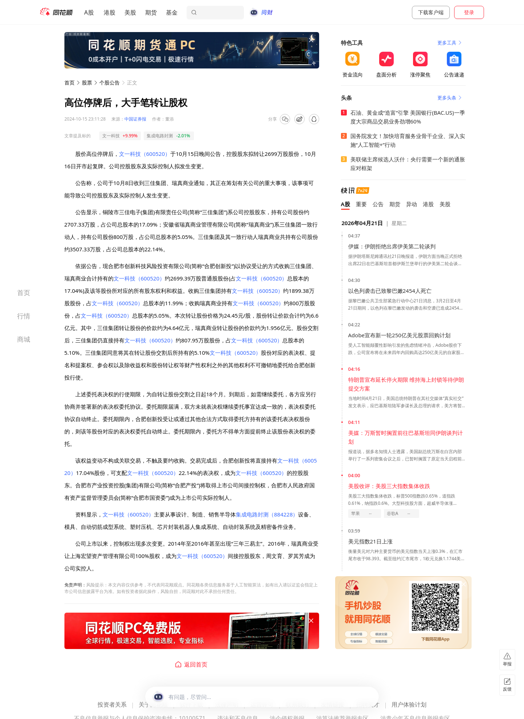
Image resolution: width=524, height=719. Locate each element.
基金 (172, 12)
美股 (130, 12)
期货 (151, 12)
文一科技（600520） (144, 153)
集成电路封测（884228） (267, 514)
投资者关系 (112, 705)
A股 (89, 12)
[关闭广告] (311, 40)
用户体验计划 (409, 705)
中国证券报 (135, 119)
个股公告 (109, 82)
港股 (109, 12)
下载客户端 (431, 12)
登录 (469, 12)
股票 (87, 82)
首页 (69, 82)
